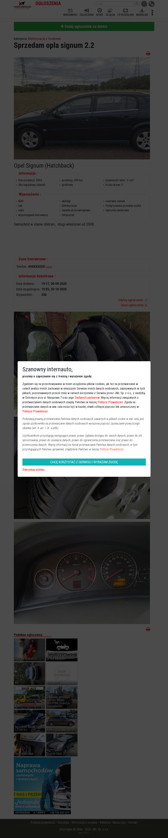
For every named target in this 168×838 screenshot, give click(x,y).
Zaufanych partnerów (87, 397)
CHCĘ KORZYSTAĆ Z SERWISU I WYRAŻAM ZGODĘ (84, 462)
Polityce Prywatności (110, 402)
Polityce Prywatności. (112, 449)
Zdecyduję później (33, 469)
